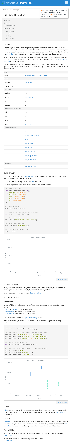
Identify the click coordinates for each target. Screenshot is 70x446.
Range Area (29, 143)
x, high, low (28, 82)
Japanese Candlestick (32, 135)
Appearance (10, 31)
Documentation (24, 2)
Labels (8, 34)
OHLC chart (10, 54)
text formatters (61, 412)
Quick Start (7, 23)
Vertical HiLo (10, 38)
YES (26, 86)
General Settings (9, 26)
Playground (62, 279)
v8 (52, 14)
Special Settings (9, 28)
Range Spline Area (31, 156)
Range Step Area (30, 160)
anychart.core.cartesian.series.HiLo (36, 75)
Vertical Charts (8, 435)
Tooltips (8, 36)
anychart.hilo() (30, 176)
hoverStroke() (9, 311)
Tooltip (7, 422)
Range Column (30, 151)
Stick (26, 139)
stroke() (15, 309)
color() (7, 309)
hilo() (33, 181)
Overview (7, 20)
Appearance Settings (31, 318)
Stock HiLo (28, 124)
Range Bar (28, 147)
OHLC (27, 131)
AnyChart (10, 2)
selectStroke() (9, 313)
